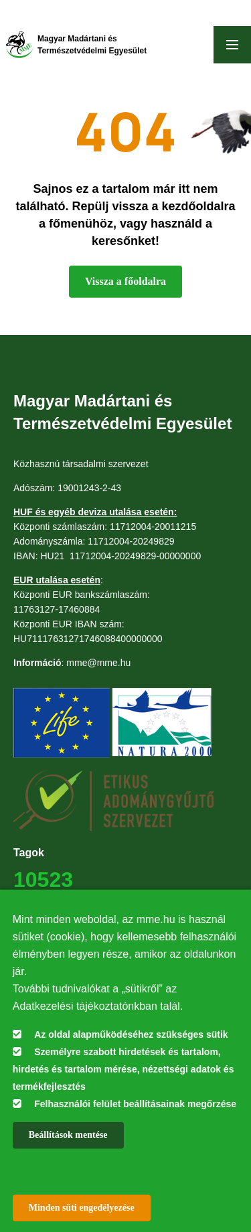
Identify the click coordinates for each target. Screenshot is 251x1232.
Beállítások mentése (68, 1135)
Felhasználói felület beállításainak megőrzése (135, 1104)
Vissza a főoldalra (125, 281)
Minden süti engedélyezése (82, 1208)
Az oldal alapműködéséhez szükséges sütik (131, 1034)
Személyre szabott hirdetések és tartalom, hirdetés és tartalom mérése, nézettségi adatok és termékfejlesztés (123, 1069)
